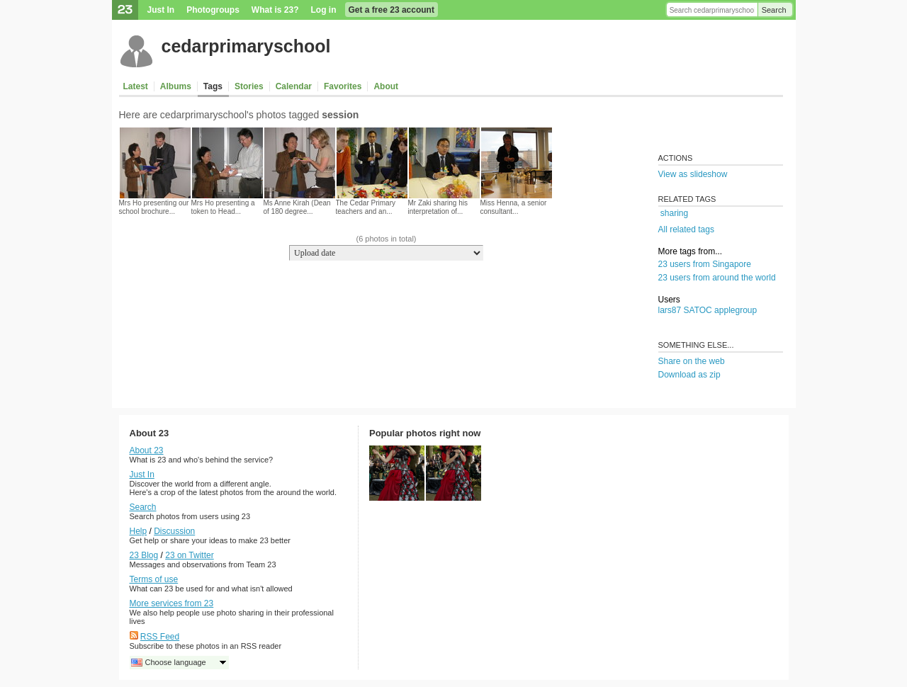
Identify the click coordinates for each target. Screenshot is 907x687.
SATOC (698, 310)
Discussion (174, 531)
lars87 (670, 310)
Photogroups (213, 10)
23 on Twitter (189, 555)
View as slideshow (693, 174)
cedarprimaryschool (246, 46)
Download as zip (689, 375)
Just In (161, 10)
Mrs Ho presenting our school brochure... (154, 207)
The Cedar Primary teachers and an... (365, 207)
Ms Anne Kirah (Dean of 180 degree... (297, 207)
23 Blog (144, 555)
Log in (324, 10)
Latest (135, 86)
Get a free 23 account (391, 10)
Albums (175, 86)
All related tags (686, 229)
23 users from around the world (717, 278)
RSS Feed (159, 637)
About (385, 86)
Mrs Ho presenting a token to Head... (223, 207)
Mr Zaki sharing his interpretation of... (438, 207)
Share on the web (691, 361)
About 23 (147, 450)
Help (138, 531)
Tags (212, 86)
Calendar (294, 86)
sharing (674, 213)
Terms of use (154, 579)
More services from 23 (172, 603)
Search (774, 10)
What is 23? (275, 10)
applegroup (735, 310)
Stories (249, 86)
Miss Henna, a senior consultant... (513, 207)
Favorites (342, 86)
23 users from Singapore (704, 264)
